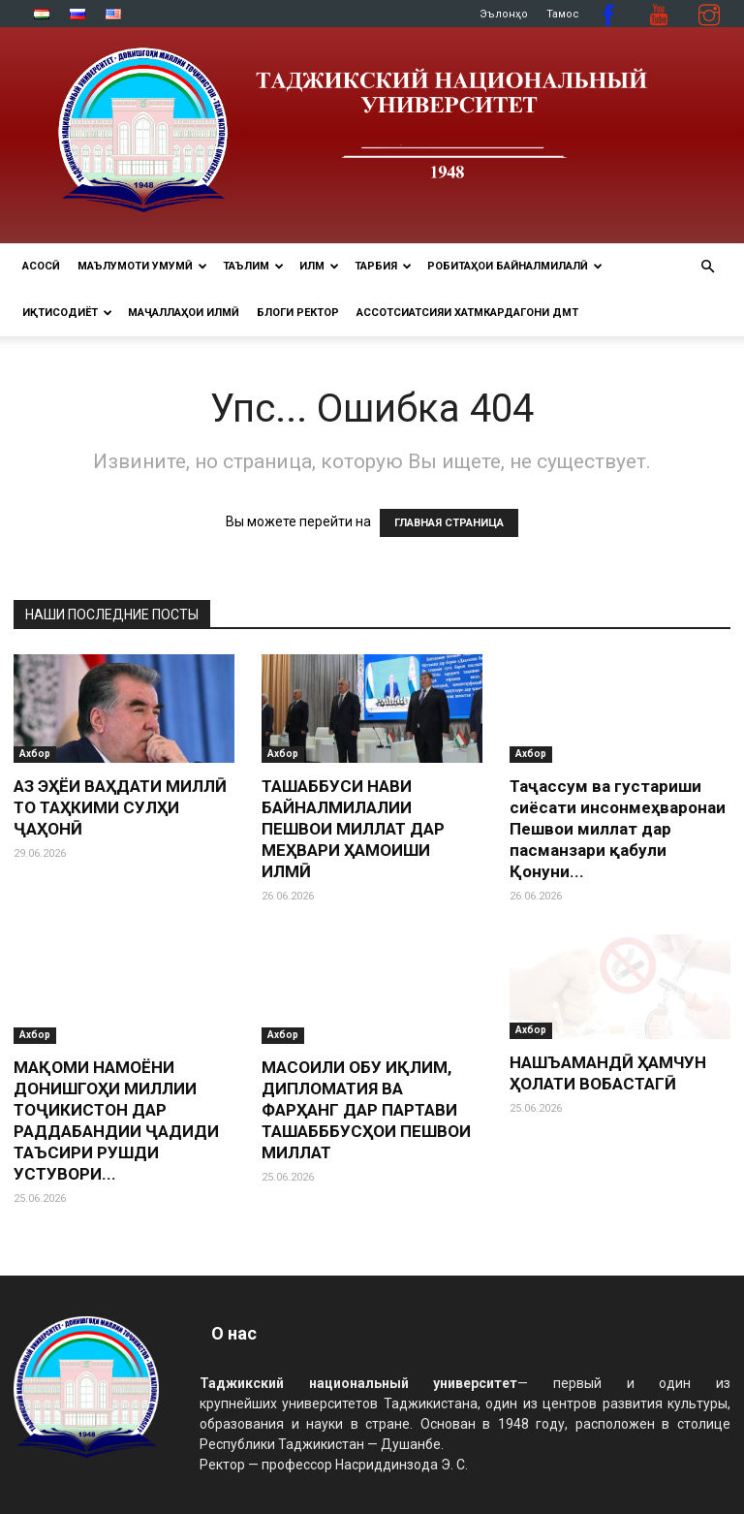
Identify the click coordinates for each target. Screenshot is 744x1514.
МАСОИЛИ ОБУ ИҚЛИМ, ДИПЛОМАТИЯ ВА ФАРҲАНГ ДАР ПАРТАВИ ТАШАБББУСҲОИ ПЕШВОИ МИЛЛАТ (366, 1109)
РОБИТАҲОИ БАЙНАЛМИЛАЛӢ (515, 266)
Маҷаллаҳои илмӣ (183, 312)
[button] (707, 267)
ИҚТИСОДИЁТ (67, 312)
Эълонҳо (504, 14)
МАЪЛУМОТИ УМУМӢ (142, 266)
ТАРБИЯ (383, 266)
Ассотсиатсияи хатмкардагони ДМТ (467, 312)
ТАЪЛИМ (253, 266)
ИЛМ (319, 266)
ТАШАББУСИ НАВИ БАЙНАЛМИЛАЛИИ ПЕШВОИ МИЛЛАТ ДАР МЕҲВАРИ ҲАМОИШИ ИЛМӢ (353, 828)
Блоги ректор (298, 312)
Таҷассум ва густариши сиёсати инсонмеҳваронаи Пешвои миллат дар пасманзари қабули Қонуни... (618, 828)
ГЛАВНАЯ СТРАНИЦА (449, 523)
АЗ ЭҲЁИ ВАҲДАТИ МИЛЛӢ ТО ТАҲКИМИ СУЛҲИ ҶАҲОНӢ (120, 807)
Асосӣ (41, 266)
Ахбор (34, 753)
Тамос (562, 14)
